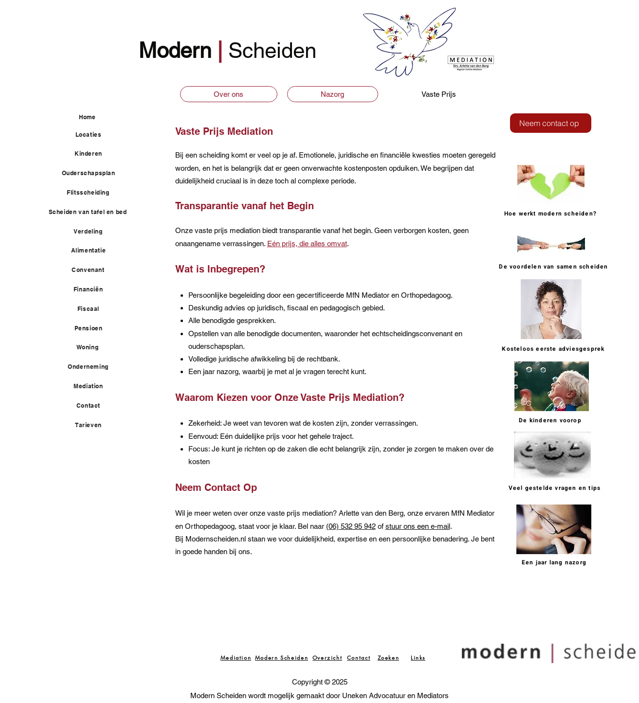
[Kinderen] (94, 153)
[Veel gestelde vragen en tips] (555, 488)
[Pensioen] (94, 328)
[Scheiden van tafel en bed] (93, 212)
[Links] (418, 657)
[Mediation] (94, 386)
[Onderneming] (94, 367)
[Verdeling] (94, 231)
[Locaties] (94, 134)
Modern (178, 50)
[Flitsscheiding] (94, 192)
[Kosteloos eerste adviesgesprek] (554, 349)
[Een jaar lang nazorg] (555, 562)
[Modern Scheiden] (282, 657)
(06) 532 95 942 (351, 526)
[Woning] (93, 347)
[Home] (102, 117)
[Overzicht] (327, 657)
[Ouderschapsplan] (94, 173)
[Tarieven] (94, 425)
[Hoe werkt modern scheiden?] (552, 213)
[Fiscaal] (94, 309)
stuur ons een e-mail (417, 526)
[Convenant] (93, 270)
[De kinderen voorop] (551, 420)
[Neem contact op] (550, 123)
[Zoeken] (388, 657)
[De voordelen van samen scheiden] (555, 266)
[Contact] (94, 405)
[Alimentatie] (94, 250)
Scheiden (272, 50)
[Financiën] (93, 289)
